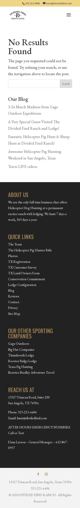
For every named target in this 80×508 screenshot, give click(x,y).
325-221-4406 (32, 3)
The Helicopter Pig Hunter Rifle (30, 250)
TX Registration (19, 261)
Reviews (13, 296)
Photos (13, 256)
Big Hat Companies (21, 349)
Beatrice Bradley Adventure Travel (31, 372)
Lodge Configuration (22, 285)
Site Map (14, 313)
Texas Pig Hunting (20, 366)
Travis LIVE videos (22, 166)
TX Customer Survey (22, 267)
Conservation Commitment (26, 279)
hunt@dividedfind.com (32, 418)
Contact (13, 302)
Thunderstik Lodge (21, 355)
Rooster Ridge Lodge (22, 361)
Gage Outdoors (18, 343)
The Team (15, 244)
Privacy (13, 307)
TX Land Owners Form (23, 273)
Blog (11, 290)
